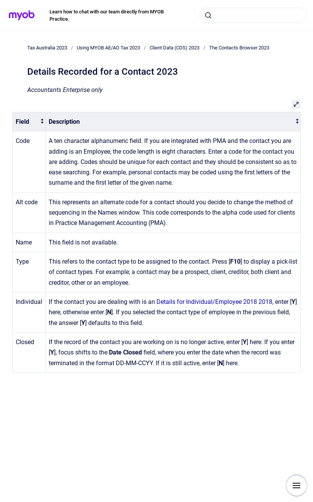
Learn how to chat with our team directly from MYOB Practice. (106, 15)
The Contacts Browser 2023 (239, 48)
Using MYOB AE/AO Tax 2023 (108, 48)
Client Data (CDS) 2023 (174, 48)
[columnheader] (29, 121)
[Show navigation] (296, 485)
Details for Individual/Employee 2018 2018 (214, 301)
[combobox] (253, 15)
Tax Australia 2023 (47, 48)
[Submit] (208, 15)
